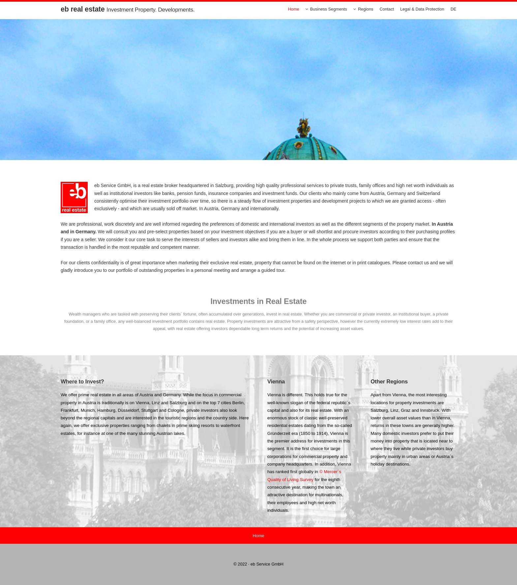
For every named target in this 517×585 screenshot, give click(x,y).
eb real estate (128, 9)
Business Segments (328, 9)
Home (293, 9)
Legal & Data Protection (422, 9)
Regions (365, 9)
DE (453, 9)
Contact (387, 9)
